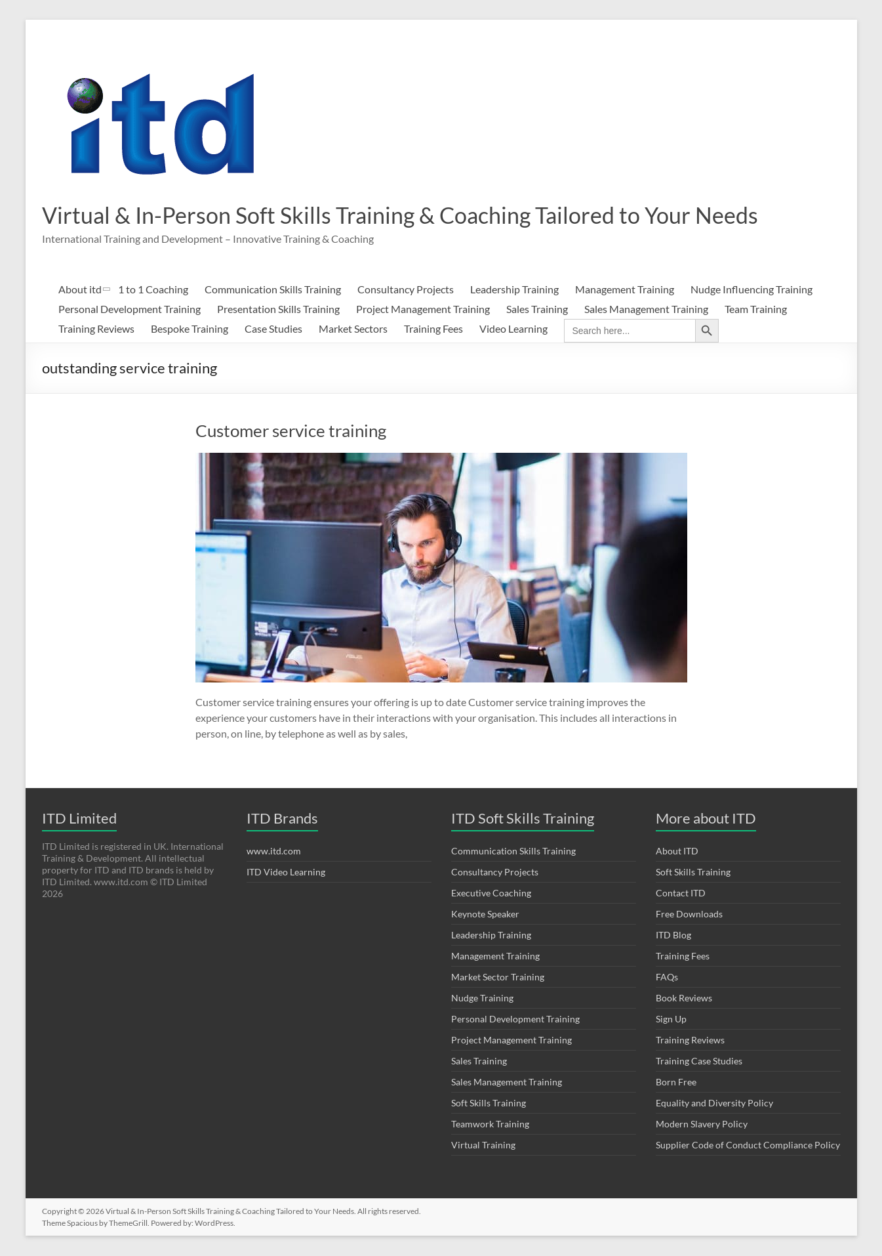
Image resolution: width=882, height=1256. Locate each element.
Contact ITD (681, 893)
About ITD (677, 851)
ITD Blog (673, 935)
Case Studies (273, 329)
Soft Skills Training (488, 1103)
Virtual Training (483, 1145)
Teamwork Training (490, 1124)
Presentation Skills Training (278, 309)
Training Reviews (96, 329)
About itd (80, 289)
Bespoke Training (189, 329)
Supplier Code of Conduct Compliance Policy (748, 1145)
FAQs (667, 977)
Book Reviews (684, 998)
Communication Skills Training (273, 289)
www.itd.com (274, 851)
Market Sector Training (497, 977)
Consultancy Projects (405, 289)
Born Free (676, 1082)
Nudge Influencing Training (751, 289)
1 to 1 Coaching (153, 289)
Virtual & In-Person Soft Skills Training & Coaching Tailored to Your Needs (417, 215)
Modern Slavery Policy (702, 1124)
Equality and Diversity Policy (714, 1103)
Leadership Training (514, 289)
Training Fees (433, 329)
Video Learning (513, 329)
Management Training (624, 289)
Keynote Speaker (485, 914)
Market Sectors (353, 329)
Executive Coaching (491, 893)
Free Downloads (689, 914)
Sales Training (537, 309)
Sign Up (671, 1019)
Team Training (756, 309)
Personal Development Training (129, 309)
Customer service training (290, 431)
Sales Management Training (646, 309)
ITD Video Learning (286, 872)
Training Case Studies (699, 1061)
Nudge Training (482, 998)
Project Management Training (423, 309)
